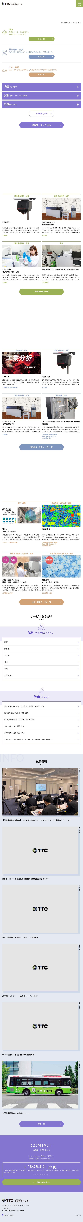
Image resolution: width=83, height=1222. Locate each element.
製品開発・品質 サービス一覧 (41, 447)
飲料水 (6, 649)
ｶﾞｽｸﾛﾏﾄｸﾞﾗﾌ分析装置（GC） (14, 733)
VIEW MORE (41, 39)
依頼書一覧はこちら (41, 125)
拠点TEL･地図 (8, 1215)
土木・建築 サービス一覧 (41, 602)
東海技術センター (66, 23)
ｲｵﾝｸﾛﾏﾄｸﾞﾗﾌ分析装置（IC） (14, 726)
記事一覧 (41, 1124)
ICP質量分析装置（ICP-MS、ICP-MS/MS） (20, 719)
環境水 (6, 655)
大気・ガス (8, 675)
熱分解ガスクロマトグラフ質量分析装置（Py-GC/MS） (24, 706)
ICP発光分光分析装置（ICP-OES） (17, 713)
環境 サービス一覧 (41, 291)
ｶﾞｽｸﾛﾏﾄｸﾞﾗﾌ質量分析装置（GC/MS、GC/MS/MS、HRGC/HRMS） (28, 739)
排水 (6, 662)
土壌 (6, 669)
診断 (6, 642)
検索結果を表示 (41, 114)
